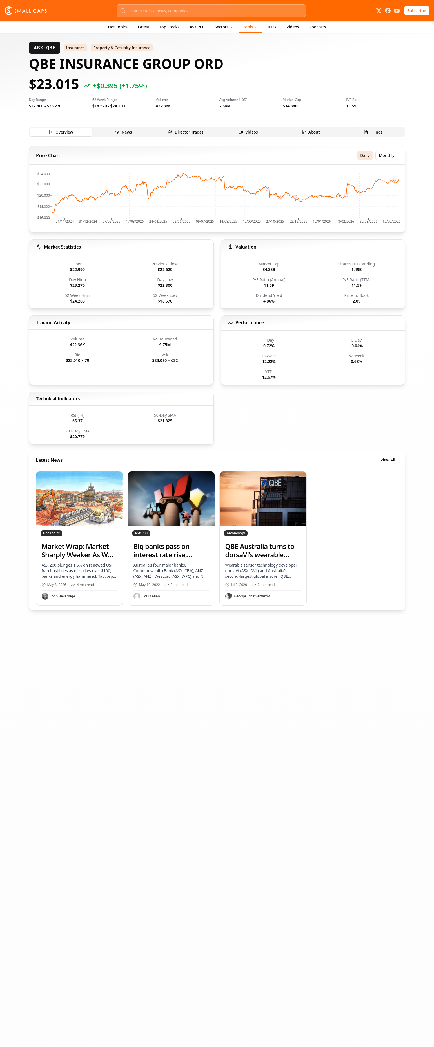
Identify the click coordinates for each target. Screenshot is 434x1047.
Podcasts (317, 27)
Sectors (224, 27)
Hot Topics (118, 27)
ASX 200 (197, 27)
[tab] (61, 132)
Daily (365, 155)
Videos (292, 27)
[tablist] (217, 132)
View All (387, 459)
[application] (217, 200)
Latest (143, 27)
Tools (250, 27)
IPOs (272, 27)
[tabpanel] (217, 378)
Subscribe (417, 10)
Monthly (387, 155)
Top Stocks (169, 27)
